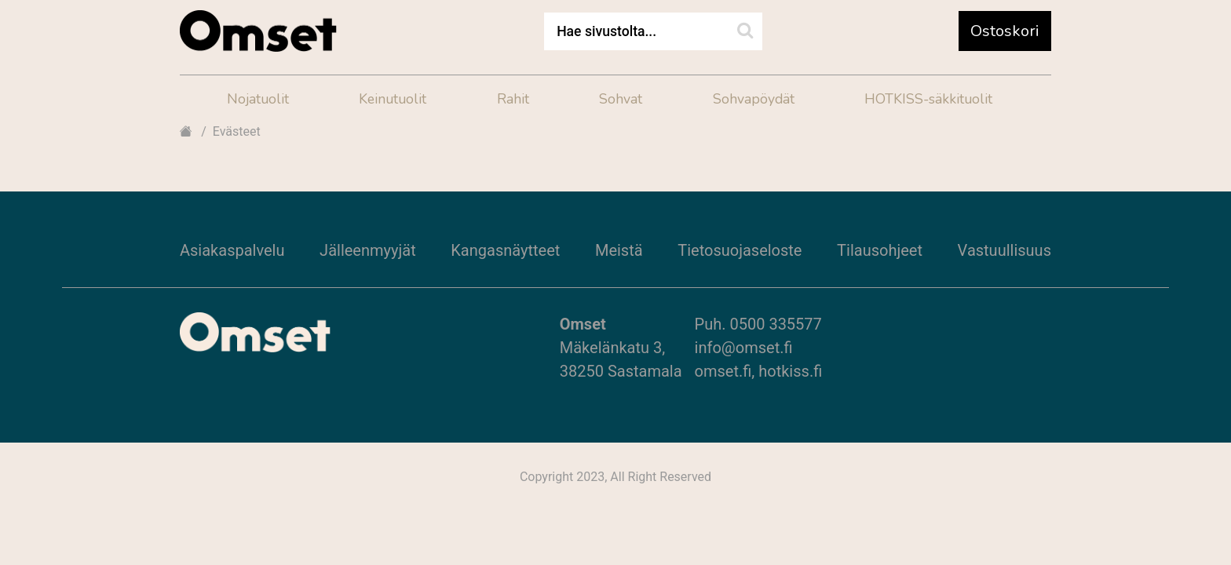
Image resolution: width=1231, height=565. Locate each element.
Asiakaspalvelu (232, 250)
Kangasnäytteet (505, 250)
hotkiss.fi (790, 371)
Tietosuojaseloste (740, 250)
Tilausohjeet (879, 250)
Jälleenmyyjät (368, 250)
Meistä (619, 250)
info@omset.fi (744, 347)
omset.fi (723, 371)
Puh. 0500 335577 (758, 324)
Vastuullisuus (1004, 250)
